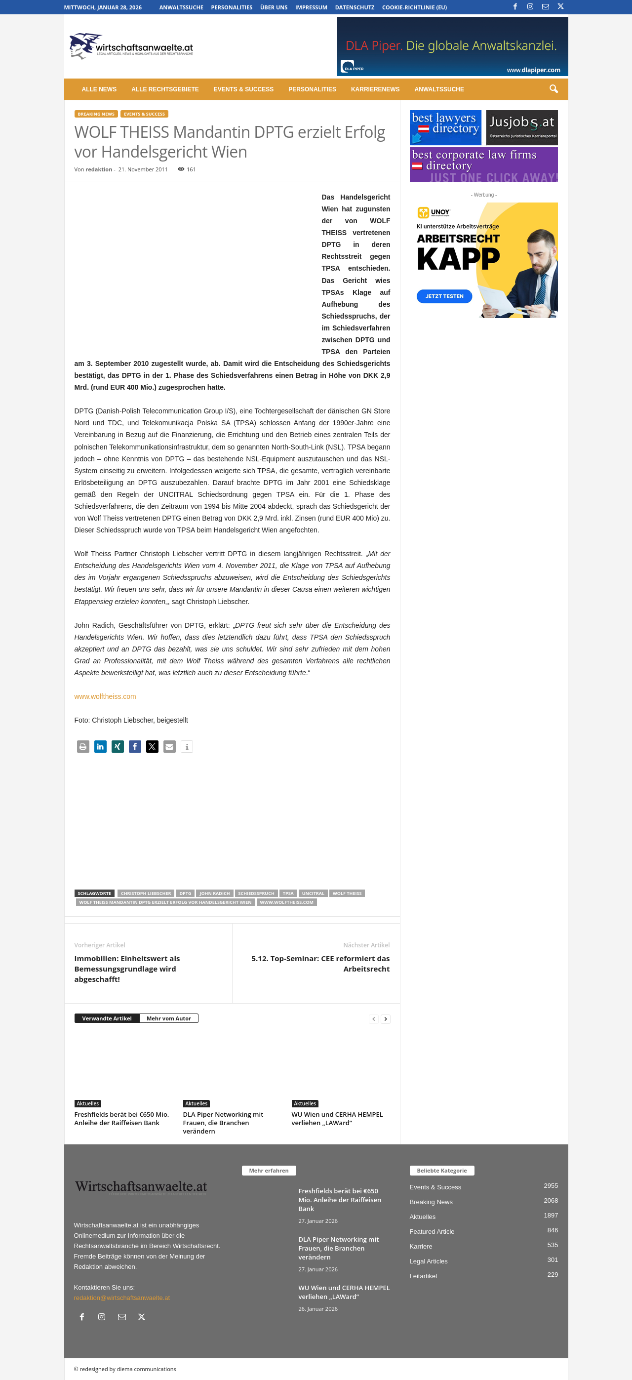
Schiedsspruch (256, 893)
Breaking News (96, 114)
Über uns (273, 7)
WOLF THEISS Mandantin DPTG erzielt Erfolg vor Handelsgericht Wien (165, 902)
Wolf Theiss (347, 893)
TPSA (288, 893)
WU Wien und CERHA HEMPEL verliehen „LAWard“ (337, 1118)
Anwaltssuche (181, 7)
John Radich (214, 893)
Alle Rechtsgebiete (165, 89)
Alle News (99, 89)
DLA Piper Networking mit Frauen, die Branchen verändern (223, 1123)
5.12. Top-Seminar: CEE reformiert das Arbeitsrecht (320, 963)
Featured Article (432, 1231)
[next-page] (386, 1019)
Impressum (311, 7)
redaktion (98, 169)
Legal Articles (429, 1261)
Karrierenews (375, 89)
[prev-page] (374, 1019)
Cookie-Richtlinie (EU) (414, 7)
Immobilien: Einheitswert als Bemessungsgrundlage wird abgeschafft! (127, 968)
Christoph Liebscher (146, 893)
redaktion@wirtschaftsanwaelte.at (122, 1297)
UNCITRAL (313, 893)
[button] (553, 89)
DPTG (185, 893)
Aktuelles (88, 1103)
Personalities (232, 7)
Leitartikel (423, 1276)
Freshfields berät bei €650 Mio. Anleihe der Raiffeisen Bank (122, 1118)
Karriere (421, 1246)
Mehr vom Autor (169, 1018)
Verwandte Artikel (107, 1018)
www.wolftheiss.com (105, 696)
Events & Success (244, 89)
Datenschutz (355, 7)
